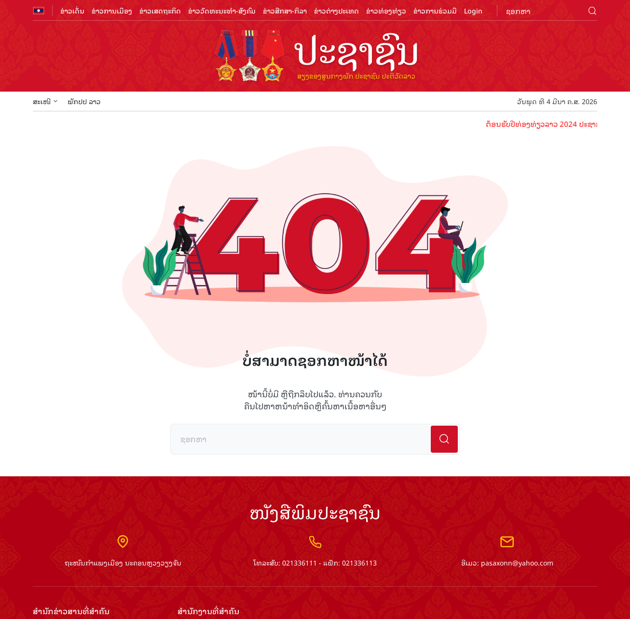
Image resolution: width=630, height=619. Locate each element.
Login (473, 10)
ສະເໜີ (45, 101)
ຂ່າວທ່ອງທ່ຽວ (386, 10)
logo (315, 57)
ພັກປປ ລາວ (84, 101)
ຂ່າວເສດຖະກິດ (160, 10)
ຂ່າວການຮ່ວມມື (435, 10)
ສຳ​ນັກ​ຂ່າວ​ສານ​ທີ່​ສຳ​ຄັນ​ (71, 611)
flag (38, 10)
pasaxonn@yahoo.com (517, 562)
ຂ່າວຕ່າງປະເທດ (336, 10)
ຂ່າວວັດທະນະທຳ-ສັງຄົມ (222, 10)
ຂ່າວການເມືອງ (112, 10)
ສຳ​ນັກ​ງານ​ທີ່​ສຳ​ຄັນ (208, 611)
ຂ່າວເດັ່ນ (72, 10)
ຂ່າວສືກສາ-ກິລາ (285, 10)
